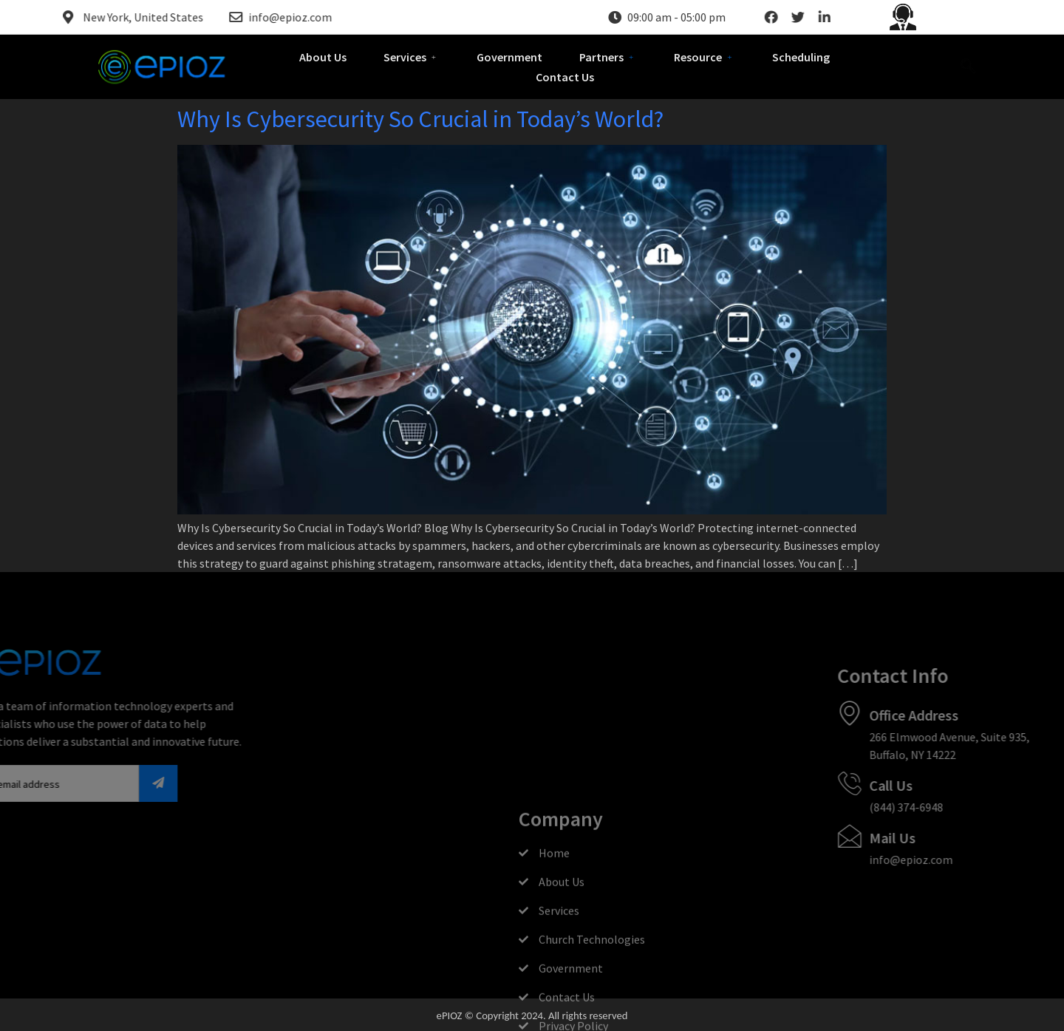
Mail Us (965, 837)
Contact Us (565, 76)
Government (509, 57)
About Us (323, 57)
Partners (608, 57)
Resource (704, 57)
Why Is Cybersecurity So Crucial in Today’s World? (420, 119)
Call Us (964, 785)
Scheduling (801, 57)
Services (411, 57)
